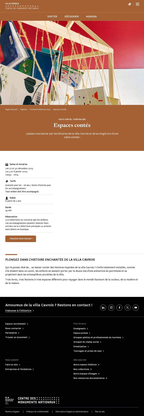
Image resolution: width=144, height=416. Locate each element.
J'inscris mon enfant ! (21, 238)
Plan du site (100, 411)
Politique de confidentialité (37, 411)
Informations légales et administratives (72, 411)
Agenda (91, 16)
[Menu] (137, 4)
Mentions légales (12, 411)
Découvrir (71, 16)
